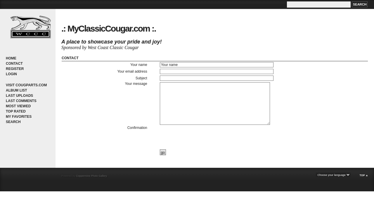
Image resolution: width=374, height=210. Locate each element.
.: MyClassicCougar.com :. (108, 28)
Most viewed (18, 106)
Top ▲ (363, 175)
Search (13, 122)
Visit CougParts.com (26, 85)
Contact (14, 64)
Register (15, 69)
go (163, 152)
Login (11, 74)
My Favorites (19, 117)
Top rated (16, 111)
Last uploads (19, 96)
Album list (16, 90)
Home (11, 58)
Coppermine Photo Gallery (91, 175)
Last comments (21, 101)
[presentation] (203, 137)
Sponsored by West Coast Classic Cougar (100, 47)
